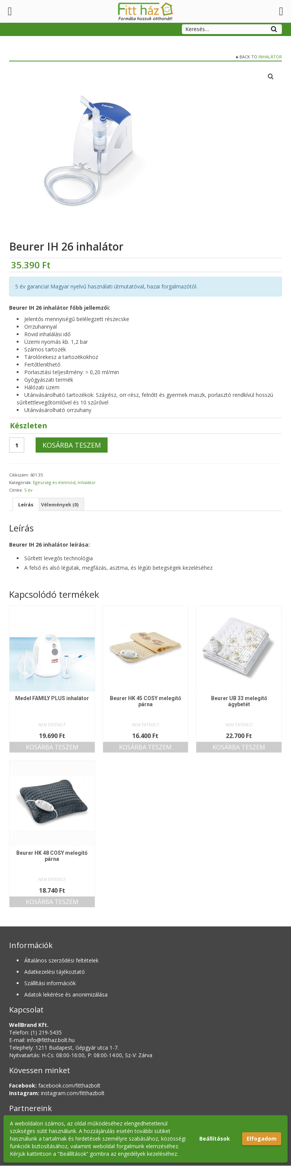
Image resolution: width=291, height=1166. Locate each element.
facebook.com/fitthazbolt (54, 1085)
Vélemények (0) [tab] (63, 504)
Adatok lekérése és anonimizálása (66, 994)
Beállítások (214, 1138)
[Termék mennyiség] (16, 445)
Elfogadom (262, 1138)
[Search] (274, 28)
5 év (28, 490)
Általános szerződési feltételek (61, 960)
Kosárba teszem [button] (52, 747)
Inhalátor (270, 57)
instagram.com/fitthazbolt (57, 1093)
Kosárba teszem (71, 445)
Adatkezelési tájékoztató (54, 972)
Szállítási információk (50, 983)
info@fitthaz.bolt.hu (51, 1040)
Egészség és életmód (54, 482)
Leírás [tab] (26, 504)
